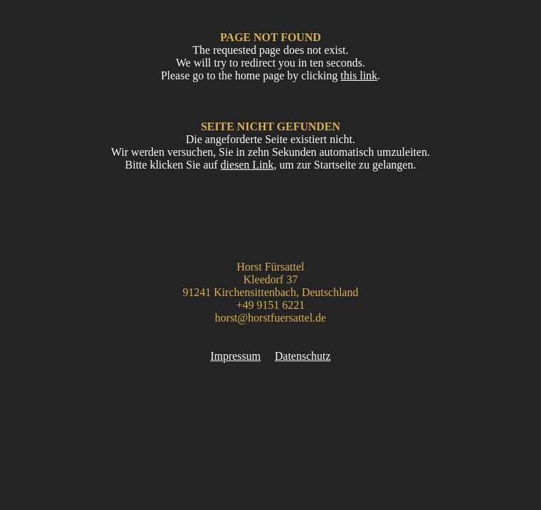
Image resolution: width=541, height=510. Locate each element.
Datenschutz (303, 356)
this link (359, 75)
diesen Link (247, 165)
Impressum (235, 356)
